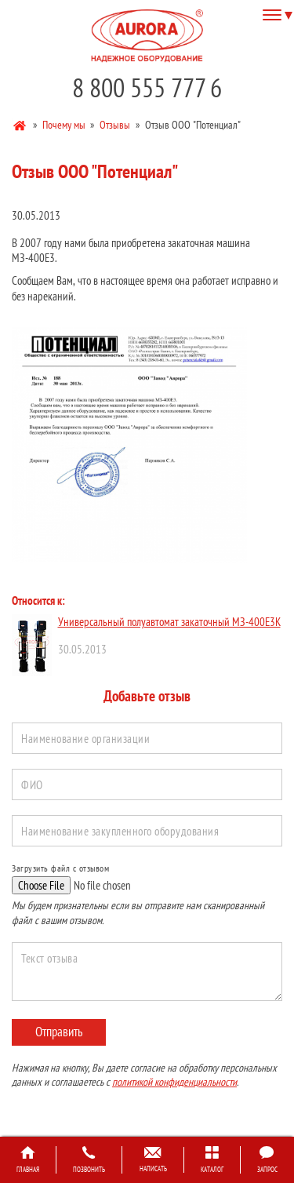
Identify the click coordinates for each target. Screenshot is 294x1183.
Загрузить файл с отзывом (60, 868)
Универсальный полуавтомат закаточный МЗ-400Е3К (169, 621)
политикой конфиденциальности (174, 1082)
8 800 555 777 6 (147, 87)
